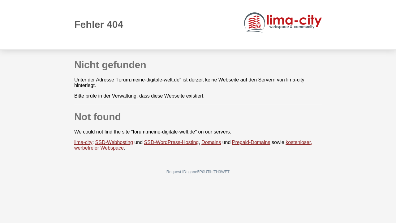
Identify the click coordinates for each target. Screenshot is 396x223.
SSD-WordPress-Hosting (171, 142)
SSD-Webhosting (114, 142)
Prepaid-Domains (251, 142)
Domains (211, 142)
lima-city (83, 142)
